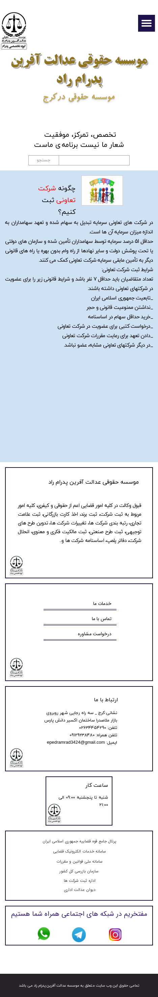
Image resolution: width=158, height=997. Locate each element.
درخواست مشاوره (94, 634)
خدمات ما (102, 603)
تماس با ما (101, 618)
